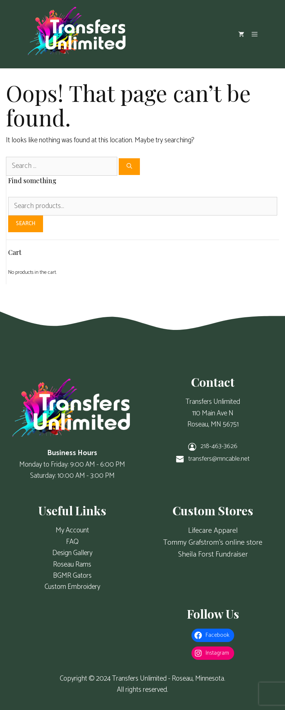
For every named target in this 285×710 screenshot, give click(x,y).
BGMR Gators (72, 575)
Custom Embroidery (72, 587)
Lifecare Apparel (213, 531)
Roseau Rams (72, 564)
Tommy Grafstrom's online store (212, 542)
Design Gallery (72, 553)
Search (25, 223)
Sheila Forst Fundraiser (213, 554)
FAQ (72, 542)
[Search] (129, 166)
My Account (72, 530)
